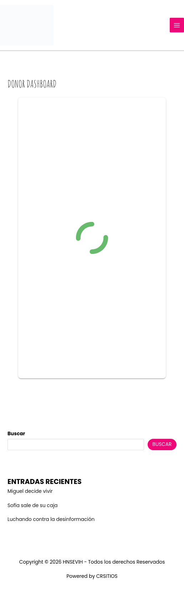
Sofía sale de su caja (32, 505)
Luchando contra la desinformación (50, 519)
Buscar (16, 433)
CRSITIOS (107, 576)
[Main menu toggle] (177, 25)
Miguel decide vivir (30, 491)
